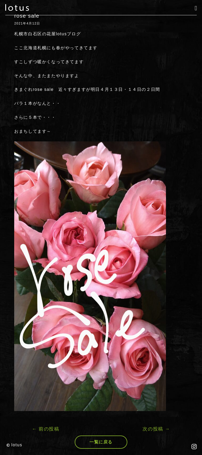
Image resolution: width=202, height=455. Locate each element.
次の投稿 (156, 429)
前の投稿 (45, 429)
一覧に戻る (101, 442)
